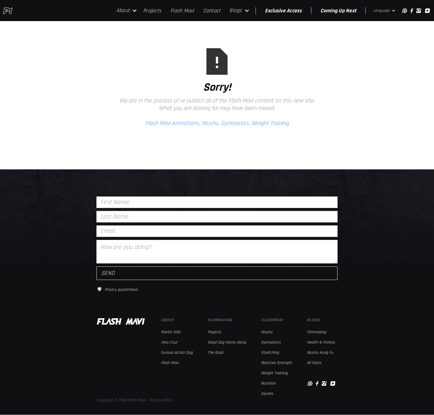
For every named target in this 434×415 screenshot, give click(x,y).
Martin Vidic (171, 332)
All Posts (314, 362)
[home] (7, 10)
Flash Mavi (182, 10)
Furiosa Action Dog (177, 352)
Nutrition (268, 383)
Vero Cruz (169, 342)
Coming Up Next (338, 10)
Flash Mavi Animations (172, 123)
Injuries (267, 393)
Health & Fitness (321, 342)
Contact (212, 10)
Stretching (270, 352)
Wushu (210, 123)
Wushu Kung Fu (320, 352)
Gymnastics (235, 123)
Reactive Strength (276, 362)
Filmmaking (316, 332)
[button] (126, 10)
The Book (215, 352)
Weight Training (270, 123)
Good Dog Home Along (227, 342)
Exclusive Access (283, 10)
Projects (152, 10)
